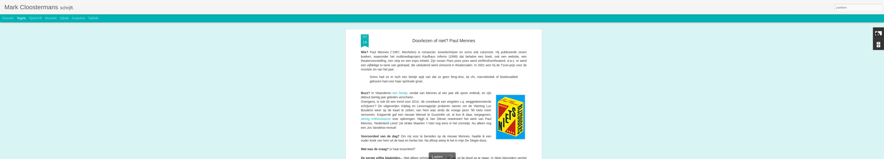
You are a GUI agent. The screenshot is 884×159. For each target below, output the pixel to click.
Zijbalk (64, 18)
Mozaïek (51, 18)
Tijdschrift (35, 18)
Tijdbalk (93, 18)
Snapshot (78, 18)
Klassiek (8, 18)
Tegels (21, 18)
